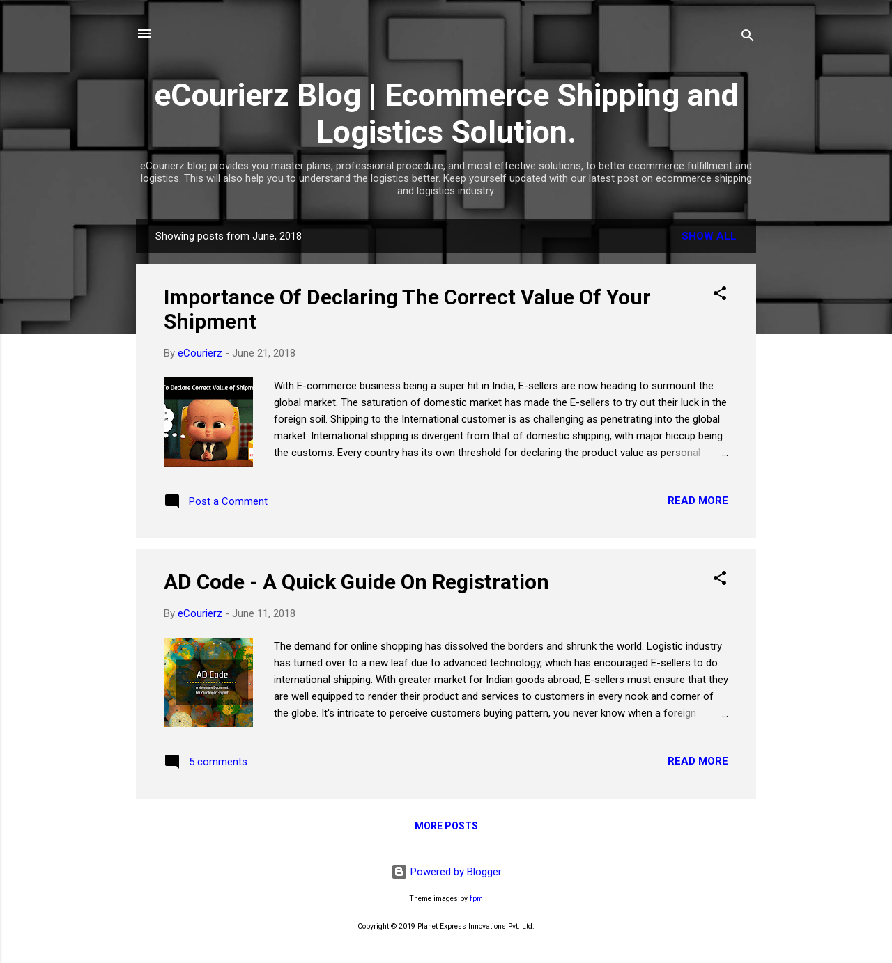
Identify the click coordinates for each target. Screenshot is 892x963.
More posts (446, 825)
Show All (709, 236)
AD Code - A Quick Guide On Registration (356, 582)
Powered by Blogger (446, 872)
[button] (720, 295)
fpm (476, 898)
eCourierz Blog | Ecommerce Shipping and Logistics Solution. (446, 113)
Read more (698, 500)
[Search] (747, 38)
